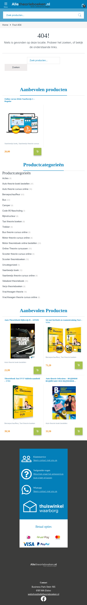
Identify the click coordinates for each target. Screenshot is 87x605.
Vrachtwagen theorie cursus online (19, 297)
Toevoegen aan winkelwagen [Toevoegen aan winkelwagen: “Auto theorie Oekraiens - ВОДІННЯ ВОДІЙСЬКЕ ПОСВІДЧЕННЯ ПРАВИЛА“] (79, 431)
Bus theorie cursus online (15, 232)
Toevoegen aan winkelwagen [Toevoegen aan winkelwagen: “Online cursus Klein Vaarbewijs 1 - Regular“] (37, 151)
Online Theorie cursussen (15, 248)
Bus (4, 199)
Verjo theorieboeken (12, 286)
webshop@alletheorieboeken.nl (43, 594)
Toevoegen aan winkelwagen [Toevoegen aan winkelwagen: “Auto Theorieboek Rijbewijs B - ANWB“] (37, 370)
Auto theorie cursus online (15, 189)
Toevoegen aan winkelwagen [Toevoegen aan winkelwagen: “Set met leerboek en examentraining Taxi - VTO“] (79, 365)
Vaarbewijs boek (11, 143)
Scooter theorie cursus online (17, 254)
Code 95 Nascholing (12, 210)
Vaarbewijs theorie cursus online (21, 144)
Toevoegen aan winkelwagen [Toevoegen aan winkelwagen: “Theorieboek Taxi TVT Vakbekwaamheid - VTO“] (37, 431)
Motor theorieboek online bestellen (19, 243)
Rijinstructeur (8, 216)
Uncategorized (9, 264)
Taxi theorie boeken (12, 221)
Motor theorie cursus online (16, 237)
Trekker (6, 226)
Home (5, 25)
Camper (6, 205)
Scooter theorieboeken (13, 259)
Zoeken (79, 15)
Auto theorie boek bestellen (16, 183)
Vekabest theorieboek (13, 281)
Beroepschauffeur (11, 194)
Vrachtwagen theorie (12, 291)
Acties (5, 178)
